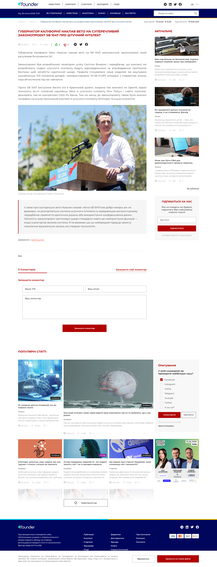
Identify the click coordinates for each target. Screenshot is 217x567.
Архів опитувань (166, 428)
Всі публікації (54, 13)
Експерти (130, 13)
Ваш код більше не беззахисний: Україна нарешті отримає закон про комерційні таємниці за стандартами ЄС (176, 62)
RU (197, 4)
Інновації (115, 13)
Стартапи (86, 4)
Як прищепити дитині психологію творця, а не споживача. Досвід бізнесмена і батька (173, 113)
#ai (20, 256)
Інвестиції (72, 13)
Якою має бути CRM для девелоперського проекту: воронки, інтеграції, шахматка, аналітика (174, 164)
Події (117, 4)
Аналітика (88, 13)
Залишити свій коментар (130, 270)
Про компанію (143, 536)
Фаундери (102, 4)
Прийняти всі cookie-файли (177, 559)
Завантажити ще (85, 504)
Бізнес (101, 13)
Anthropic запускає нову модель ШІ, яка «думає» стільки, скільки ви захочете (39, 464)
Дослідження (117, 540)
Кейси (114, 547)
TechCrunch (38, 239)
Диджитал (116, 536)
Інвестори (54, 4)
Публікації (89, 536)
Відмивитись (140, 559)
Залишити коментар (84, 330)
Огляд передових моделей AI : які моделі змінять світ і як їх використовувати (85, 464)
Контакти (140, 544)
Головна (22, 22)
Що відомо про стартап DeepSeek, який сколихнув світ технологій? (130, 464)
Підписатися (177, 230)
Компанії (70, 4)
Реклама (140, 540)
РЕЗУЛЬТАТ (189, 416)
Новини (33, 22)
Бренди (114, 544)
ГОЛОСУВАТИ (169, 416)
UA (192, 4)
